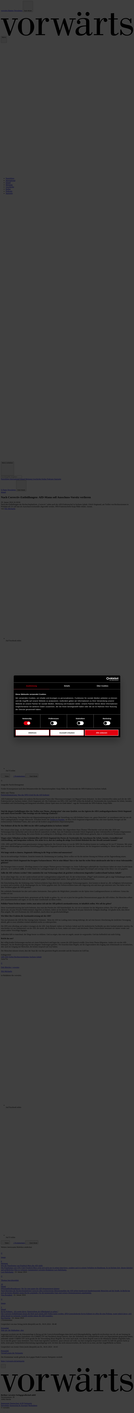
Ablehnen (32, 733)
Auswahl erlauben (67, 733)
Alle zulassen (101, 733)
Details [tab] (67, 686)
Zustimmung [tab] (31, 686)
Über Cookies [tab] (102, 686)
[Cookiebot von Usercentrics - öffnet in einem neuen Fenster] (108, 679)
